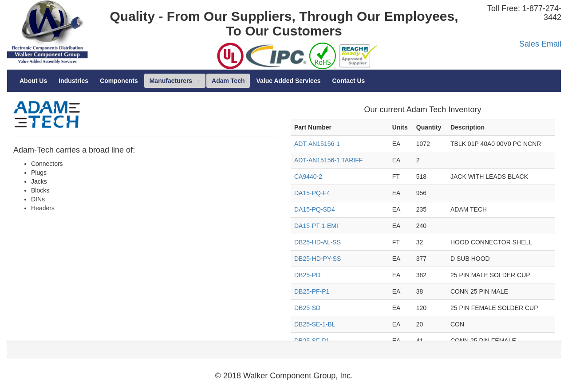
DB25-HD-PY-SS (317, 258)
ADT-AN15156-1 (317, 143)
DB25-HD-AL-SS (317, 242)
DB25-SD (307, 307)
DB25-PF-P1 (311, 291)
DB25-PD (307, 275)
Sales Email (540, 43)
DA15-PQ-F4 (312, 192)
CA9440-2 (308, 176)
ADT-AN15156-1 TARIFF (328, 160)
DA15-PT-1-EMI (316, 225)
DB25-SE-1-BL (314, 324)
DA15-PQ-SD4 (314, 209)
